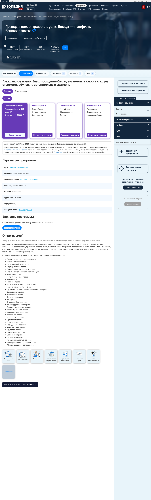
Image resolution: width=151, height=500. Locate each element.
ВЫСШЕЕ (5, 1)
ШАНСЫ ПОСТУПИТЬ (141, 1)
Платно (7, 98)
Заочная (7, 91)
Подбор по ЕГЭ (69, 9)
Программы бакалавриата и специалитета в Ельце (21, 17)
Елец (65, 47)
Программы (81, 5)
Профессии (93, 5)
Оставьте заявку (133, 204)
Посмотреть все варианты (133, 91)
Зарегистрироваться (132, 188)
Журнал (123, 5)
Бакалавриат (12, 38)
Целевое (96, 9)
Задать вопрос (55, 9)
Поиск (105, 9)
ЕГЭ (89, 9)
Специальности (67, 5)
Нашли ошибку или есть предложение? (19, 384)
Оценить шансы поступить (133, 83)
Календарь (104, 5)
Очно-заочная (21, 91)
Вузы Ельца (54, 5)
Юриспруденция (25, 210)
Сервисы (114, 5)
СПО (11, 1)
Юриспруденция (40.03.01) (34, 38)
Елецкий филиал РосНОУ (20, 168)
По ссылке (58, 152)
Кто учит (82, 9)
